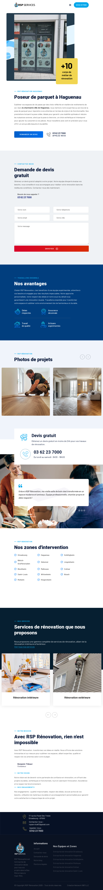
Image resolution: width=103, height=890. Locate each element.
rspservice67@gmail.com (39, 824)
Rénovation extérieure (77, 697)
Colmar (67, 569)
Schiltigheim (69, 555)
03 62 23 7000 (81, 5)
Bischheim (22, 569)
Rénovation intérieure (25, 697)
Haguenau (45, 555)
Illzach (66, 574)
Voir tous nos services (24, 646)
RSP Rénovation (31, 885)
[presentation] (82, 357)
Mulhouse (45, 569)
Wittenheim (46, 574)
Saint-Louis (23, 574)
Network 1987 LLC (81, 885)
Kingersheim (46, 580)
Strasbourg (22, 555)
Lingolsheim (69, 562)
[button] (77, 510)
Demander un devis (29, 134)
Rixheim (21, 580)
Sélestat (44, 562)
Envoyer (51, 249)
